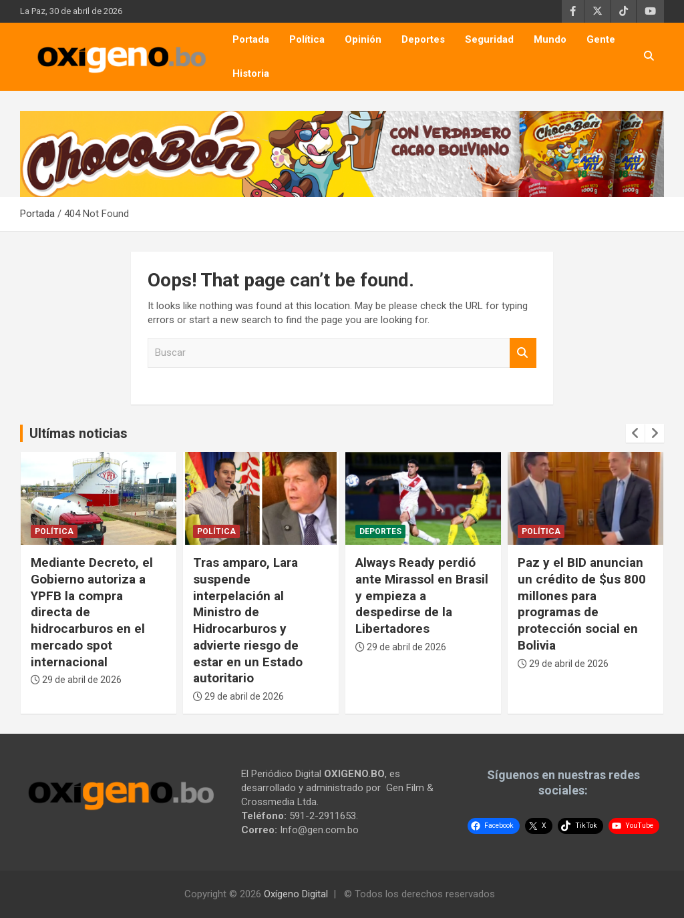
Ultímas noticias (78, 433)
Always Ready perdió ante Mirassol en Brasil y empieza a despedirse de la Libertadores (421, 595)
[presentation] (635, 433)
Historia (250, 73)
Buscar (523, 353)
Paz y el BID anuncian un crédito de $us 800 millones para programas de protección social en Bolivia (582, 603)
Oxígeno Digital (296, 894)
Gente (600, 39)
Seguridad (489, 39)
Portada (250, 39)
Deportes (423, 39)
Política (307, 39)
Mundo (550, 39)
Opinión (363, 39)
